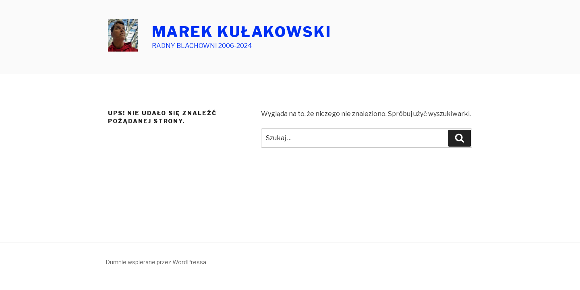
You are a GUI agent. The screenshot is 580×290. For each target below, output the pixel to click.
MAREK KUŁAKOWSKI (241, 32)
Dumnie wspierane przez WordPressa (156, 262)
